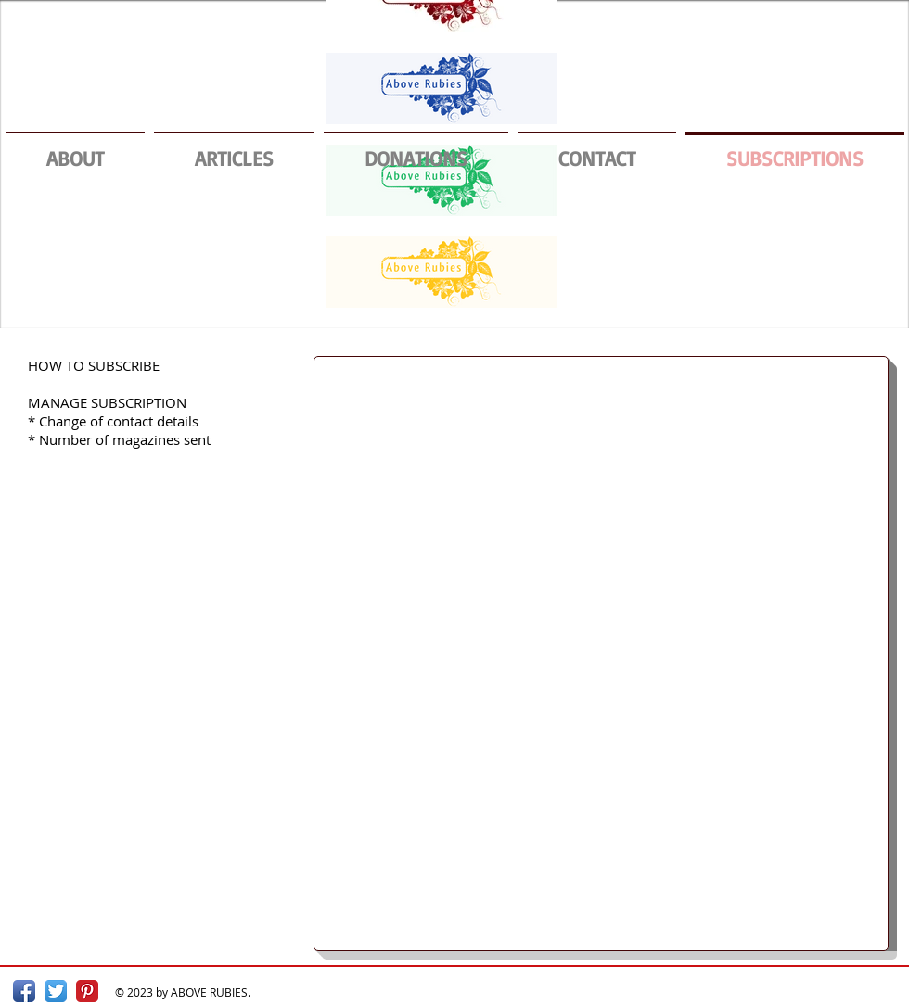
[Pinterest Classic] (87, 991)
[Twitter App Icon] (56, 991)
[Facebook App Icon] (24, 991)
